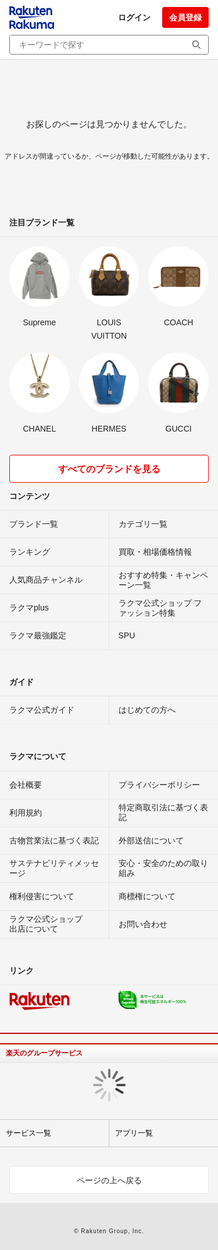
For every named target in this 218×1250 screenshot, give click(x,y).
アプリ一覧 (134, 1133)
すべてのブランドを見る (109, 469)
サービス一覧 (28, 1133)
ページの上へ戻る (109, 1180)
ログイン (134, 17)
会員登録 (185, 17)
